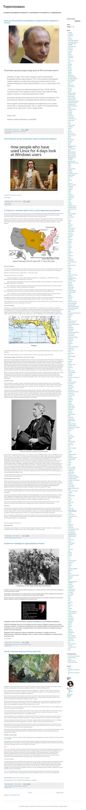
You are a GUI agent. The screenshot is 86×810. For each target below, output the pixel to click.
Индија (69, 202)
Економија (70, 172)
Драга (69, 150)
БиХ (69, 59)
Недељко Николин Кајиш (73, 324)
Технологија (70, 527)
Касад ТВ (70, 242)
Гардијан (70, 114)
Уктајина (70, 554)
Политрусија (71, 393)
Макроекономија (71, 292)
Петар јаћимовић (71, 372)
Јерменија (70, 225)
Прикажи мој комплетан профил (69, 696)
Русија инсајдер (71, 441)
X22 (69, 650)
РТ (68, 432)
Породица (70, 398)
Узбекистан (70, 549)
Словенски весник (72, 657)
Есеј (69, 178)
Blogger (65, 806)
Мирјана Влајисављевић (73, 306)
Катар (69, 244)
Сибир (69, 460)
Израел (16, 644)
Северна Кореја (71, 459)
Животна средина (72, 184)
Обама (69, 351)
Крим (69, 263)
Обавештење (71, 350)
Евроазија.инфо (71, 161)
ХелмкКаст (70, 587)
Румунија (70, 438)
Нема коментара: (15, 129)
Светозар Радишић (72, 457)
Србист (69, 503)
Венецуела (70, 81)
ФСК (69, 580)
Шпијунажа (70, 631)
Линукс (9, 203)
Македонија (70, 288)
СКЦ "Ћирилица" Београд (73, 656)
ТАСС (14, 116)
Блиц (69, 62)
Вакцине (70, 72)
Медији (11, 786)
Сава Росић (70, 444)
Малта (69, 293)
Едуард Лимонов (71, 168)
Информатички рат (72, 207)
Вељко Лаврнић (71, 80)
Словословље (71, 485)
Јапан (69, 221)
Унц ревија (26, 777)
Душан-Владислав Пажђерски (72, 157)
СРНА (69, 507)
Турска (69, 541)
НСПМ (69, 345)
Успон (69, 567)
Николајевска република (73, 332)
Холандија (70, 592)
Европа (69, 165)
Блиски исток (71, 60)
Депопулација (71, 139)
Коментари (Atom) (15, 795)
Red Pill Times (71, 640)
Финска (69, 573)
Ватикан (70, 73)
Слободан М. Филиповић (73, 477)
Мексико (70, 298)
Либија (69, 271)
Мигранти (70, 300)
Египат (69, 167)
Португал (70, 401)
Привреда (70, 412)
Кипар (69, 250)
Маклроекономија (72, 290)
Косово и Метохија (72, 262)
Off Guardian (70, 639)
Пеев (69, 369)
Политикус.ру (71, 390)
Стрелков (70, 517)
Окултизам (70, 359)
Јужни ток (70, 233)
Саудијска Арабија (72, 454)
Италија (70, 220)
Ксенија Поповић (71, 265)
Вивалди (23, 119)
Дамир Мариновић (72, 134)
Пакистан (70, 366)
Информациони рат (72, 209)
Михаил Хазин (71, 309)
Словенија (70, 483)
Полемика (70, 385)
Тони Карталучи (71, 530)
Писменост (70, 374)
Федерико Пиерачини (72, 568)
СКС (69, 465)
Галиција (70, 112)
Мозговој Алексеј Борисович (74, 313)
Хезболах (70, 584)
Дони (69, 144)
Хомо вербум (71, 594)
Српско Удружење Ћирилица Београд (72, 511)
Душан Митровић (72, 155)
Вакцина (70, 70)
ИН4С (69, 201)
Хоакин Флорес (71, 590)
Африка (70, 52)
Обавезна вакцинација (73, 346)
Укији (69, 551)
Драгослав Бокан (72, 153)
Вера (69, 83)
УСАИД (69, 565)
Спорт (69, 497)
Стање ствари (71, 514)
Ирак (69, 210)
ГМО (69, 122)
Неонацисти (70, 327)
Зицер (69, 191)
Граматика (70, 126)
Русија (22, 131)
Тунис (69, 538)
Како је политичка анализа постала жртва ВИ (22, 651)
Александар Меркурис (73, 42)
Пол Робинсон (71, 383)
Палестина (70, 367)
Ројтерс (69, 430)
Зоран (69, 193)
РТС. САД (70, 435)
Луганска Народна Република (72, 279)
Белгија (69, 54)
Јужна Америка (71, 228)
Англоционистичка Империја (72, 44)
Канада (69, 241)
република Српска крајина (74, 427)
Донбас (69, 142)
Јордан (69, 226)
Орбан (69, 362)
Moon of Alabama (71, 635)
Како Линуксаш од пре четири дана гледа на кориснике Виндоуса (30, 139)
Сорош (69, 494)
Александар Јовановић (73, 40)
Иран (69, 212)
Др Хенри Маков (11, 644)
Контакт (69, 668)
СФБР (69, 519)
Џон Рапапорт (71, 618)
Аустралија (70, 49)
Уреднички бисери (72, 560)
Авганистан (70, 34)
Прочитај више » (7, 638)
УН (68, 557)
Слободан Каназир (72, 475)
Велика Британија (72, 77)
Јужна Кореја (71, 229)
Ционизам (29, 644)
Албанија (70, 38)
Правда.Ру (70, 404)
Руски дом (70, 443)
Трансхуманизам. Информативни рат (72, 534)
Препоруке (70, 409)
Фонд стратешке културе (18, 777)
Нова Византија (71, 333)
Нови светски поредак (22, 644)
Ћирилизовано (71, 543)
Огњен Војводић (71, 356)
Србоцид (70, 505)
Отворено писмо (71, 364)
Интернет (70, 204)
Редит (8, 197)
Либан (69, 270)
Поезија (69, 380)
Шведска (70, 623)
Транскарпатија (71, 532)
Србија (9, 204)
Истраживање (14, 131)
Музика (69, 316)
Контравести (71, 260)
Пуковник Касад (71, 420)
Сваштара (70, 456)
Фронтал (70, 578)
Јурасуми (70, 236)
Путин (19, 131)
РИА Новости (71, 428)
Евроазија (70, 159)
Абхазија (70, 32)
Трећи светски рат (72, 536)
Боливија (70, 64)
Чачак (69, 606)
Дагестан (70, 131)
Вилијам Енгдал (71, 94)
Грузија (69, 128)
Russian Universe (71, 643)
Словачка (70, 481)
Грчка (69, 130)
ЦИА (69, 600)
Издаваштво (71, 197)
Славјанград (71, 470)
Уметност (70, 555)
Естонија (70, 180)
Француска (70, 576)
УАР (69, 547)
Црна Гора (70, 605)
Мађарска (70, 284)
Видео (69, 91)
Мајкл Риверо (71, 287)
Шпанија (70, 629)
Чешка (69, 610)
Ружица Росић (71, 436)
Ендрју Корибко (71, 175)
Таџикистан (70, 524)
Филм (69, 572)
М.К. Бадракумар (72, 280)
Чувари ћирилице (72, 613)
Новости (70, 341)
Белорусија (70, 56)
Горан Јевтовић (71, 125)
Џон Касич (70, 616)
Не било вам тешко (72, 321)
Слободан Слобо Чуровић (74, 480)
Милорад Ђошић (15, 537)
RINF (69, 642)
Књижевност (71, 258)
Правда (69, 403)
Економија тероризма (73, 173)
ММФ (69, 311)
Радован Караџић (72, 423)
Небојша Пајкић (71, 322)
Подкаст (70, 378)
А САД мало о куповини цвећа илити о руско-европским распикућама (32, 210)
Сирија (69, 464)
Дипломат (70, 141)
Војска (69, 107)
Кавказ (69, 238)
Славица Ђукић (71, 468)
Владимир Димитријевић (73, 101)
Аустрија (70, 51)
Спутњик (70, 499)
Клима (69, 254)
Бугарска (70, 69)
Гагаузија (70, 110)
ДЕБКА (69, 138)
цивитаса (22, 695)
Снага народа (71, 486)
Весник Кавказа (71, 86)
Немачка (70, 325)
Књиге (69, 257)
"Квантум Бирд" (8, 737)
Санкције (70, 451)
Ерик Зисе (70, 176)
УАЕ (69, 546)
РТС (69, 433)
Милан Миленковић (72, 301)
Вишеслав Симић (72, 97)
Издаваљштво (71, 196)
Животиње (70, 183)
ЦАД (69, 597)
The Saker (70, 645)
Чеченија (70, 608)
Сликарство (70, 473)
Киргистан (70, 252)
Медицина (70, 296)
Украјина (70, 552)
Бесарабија (70, 57)
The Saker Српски (72, 647)
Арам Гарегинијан (72, 46)
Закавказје (70, 186)
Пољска (70, 396)
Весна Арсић (71, 85)
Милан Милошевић (72, 303)
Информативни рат (72, 205)
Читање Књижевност (72, 611)
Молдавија (70, 314)
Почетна (30, 792)
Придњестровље (71, 414)
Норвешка (70, 343)
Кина (69, 249)
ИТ (8, 786)
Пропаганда (70, 417)
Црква (69, 603)
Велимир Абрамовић (72, 78)
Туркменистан (71, 539)
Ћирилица (70, 544)
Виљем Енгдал (71, 96)
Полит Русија (71, 387)
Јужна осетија (71, 231)
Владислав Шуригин (72, 105)
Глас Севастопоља (72, 118)
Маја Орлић (70, 285)
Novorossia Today (72, 637)
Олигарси (70, 361)
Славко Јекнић (71, 472)
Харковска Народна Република (72, 582)
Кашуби (69, 247)
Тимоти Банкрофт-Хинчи (73, 529)
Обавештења (71, 348)
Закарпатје (70, 188)
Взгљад (69, 88)
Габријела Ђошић (72, 109)
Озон (69, 358)
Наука (69, 319)
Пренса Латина (71, 407)
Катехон (70, 246)
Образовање (71, 353)
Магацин (70, 282)
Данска (69, 136)
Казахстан (70, 239)
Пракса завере (71, 406)
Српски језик (71, 508)
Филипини (70, 570)
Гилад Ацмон (71, 117)
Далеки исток (71, 133)
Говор (69, 123)
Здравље (70, 189)
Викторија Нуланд (72, 93)
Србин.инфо (71, 502)
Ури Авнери (70, 562)
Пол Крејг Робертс (72, 382)
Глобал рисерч (71, 120)
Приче (69, 415)
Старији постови (59, 792)
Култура (70, 268)
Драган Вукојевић (72, 152)
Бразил (69, 65)
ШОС (69, 627)
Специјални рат (71, 495)
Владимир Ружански (72, 102)
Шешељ (70, 624)
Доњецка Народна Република (72, 147)
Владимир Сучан (72, 104)
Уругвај (69, 563)
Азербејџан (70, 35)
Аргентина (70, 48)
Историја (9, 537)
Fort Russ (70, 634)
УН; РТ (69, 559)
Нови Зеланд (71, 335)
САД (20, 537)
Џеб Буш (70, 614)
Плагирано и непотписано (73, 377)
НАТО (69, 317)
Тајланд (69, 521)
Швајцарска (70, 621)
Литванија (70, 276)
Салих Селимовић (72, 448)
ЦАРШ (69, 598)
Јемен (69, 223)
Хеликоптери (71, 586)
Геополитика (71, 115)
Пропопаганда (71, 419)
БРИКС (69, 67)
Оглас (69, 354)
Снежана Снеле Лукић (73, 490)
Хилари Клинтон (71, 589)
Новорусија (70, 340)
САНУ (69, 452)
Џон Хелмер (70, 619)
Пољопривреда (71, 395)
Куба (69, 266)
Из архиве (70, 194)
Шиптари (70, 626)
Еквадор (70, 170)
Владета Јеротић (72, 99)
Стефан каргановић (72, 516)
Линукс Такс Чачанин (72, 274)
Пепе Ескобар (7, 777)
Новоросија (70, 338)
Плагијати (70, 375)
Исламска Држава (72, 213)
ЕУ (68, 181)
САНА (69, 449)
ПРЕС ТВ (70, 411)
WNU (69, 648)
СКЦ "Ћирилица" (71, 467)
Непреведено (71, 329)
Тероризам (70, 525)
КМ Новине (70, 255)
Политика (70, 388)
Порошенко (70, 399)
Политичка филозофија (73, 391)
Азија (69, 37)
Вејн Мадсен (71, 75)
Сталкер (70, 513)
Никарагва (70, 330)
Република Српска (72, 425)
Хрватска (70, 595)
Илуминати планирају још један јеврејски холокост (24, 543)
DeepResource (71, 632)
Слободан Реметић (72, 478)
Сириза (69, 462)
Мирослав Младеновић (73, 308)
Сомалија (70, 492)
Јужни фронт (71, 234)
